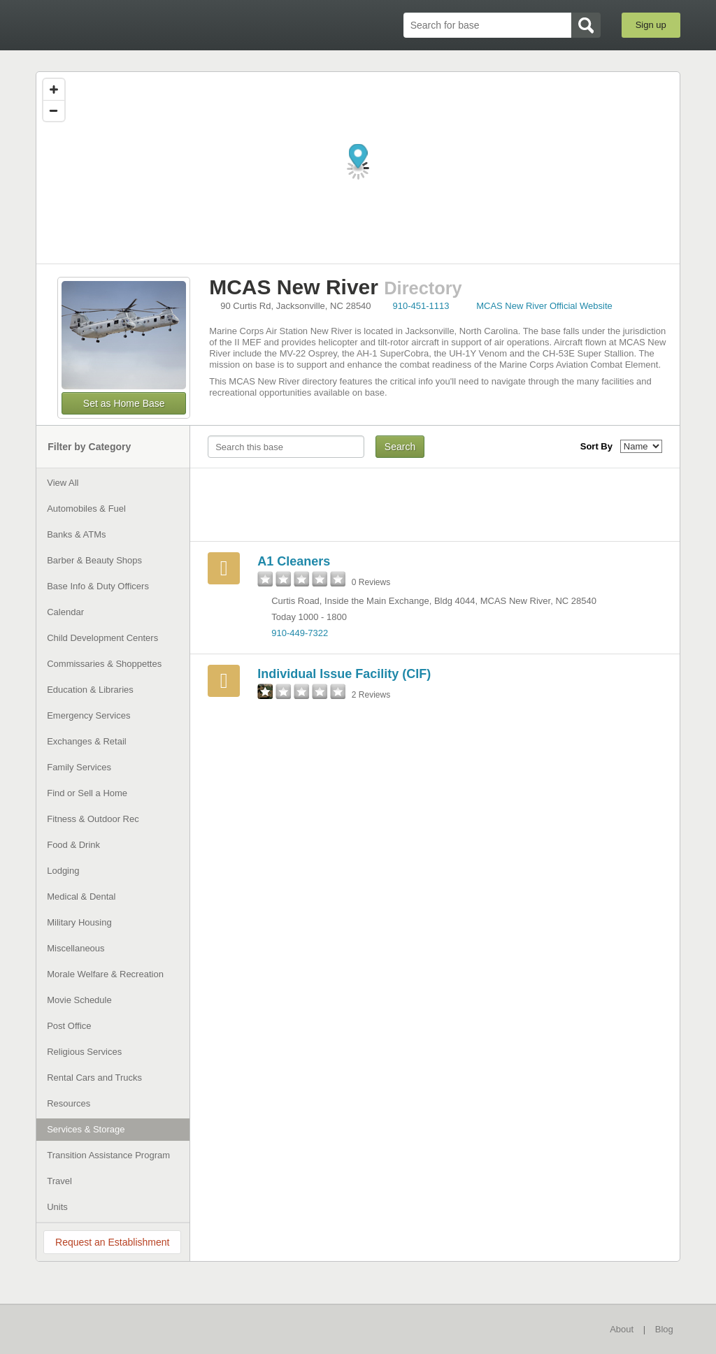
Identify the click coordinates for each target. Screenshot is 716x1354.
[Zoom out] (53, 110)
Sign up (651, 25)
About (621, 1329)
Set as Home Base (124, 403)
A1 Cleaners (293, 561)
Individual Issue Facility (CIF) (344, 674)
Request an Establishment (112, 1242)
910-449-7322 (299, 633)
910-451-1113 (421, 306)
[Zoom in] (53, 89)
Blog (664, 1329)
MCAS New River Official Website (544, 306)
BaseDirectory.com (138, 24)
